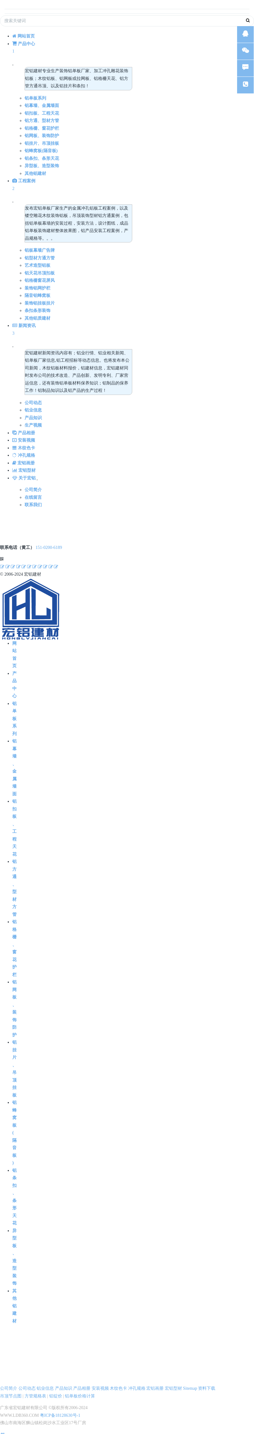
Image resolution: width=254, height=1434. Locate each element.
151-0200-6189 (49, 541)
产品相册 (81, 1382)
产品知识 (63, 1382)
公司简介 (8, 1382)
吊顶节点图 (11, 1390)
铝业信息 (45, 1382)
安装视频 (100, 1382)
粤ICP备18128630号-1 (60, 1409)
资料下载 (206, 1382)
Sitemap (190, 1382)
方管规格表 (35, 1390)
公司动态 (27, 1382)
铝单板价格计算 (80, 1390)
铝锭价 (55, 1390)
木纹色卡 (118, 1382)
